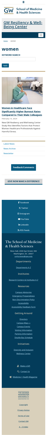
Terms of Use (23, 416)
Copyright (23, 404)
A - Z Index (23, 427)
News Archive (10, 148)
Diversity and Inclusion (23, 350)
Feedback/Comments (23, 167)
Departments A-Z (23, 267)
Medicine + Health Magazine (25, 377)
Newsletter (8, 153)
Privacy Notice (23, 410)
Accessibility (23, 303)
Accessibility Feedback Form (24, 307)
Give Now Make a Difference (23, 181)
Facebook (24, 202)
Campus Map (22, 323)
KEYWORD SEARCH (11, 55)
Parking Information (23, 334)
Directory (24, 319)
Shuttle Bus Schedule (24, 337)
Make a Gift (25, 366)
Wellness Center (23, 353)
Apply (5, 65)
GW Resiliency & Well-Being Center (23, 24)
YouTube (25, 219)
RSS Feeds (24, 230)
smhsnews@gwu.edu (23, 256)
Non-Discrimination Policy (23, 299)
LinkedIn (25, 224)
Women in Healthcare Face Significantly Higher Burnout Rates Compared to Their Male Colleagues (22, 111)
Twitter (24, 208)
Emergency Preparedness (23, 296)
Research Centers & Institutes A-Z (23, 280)
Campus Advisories (23, 292)
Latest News (9, 144)
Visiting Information (23, 330)
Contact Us (25, 371)
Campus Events (23, 326)
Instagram (25, 213)
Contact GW (23, 421)
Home (6, 41)
